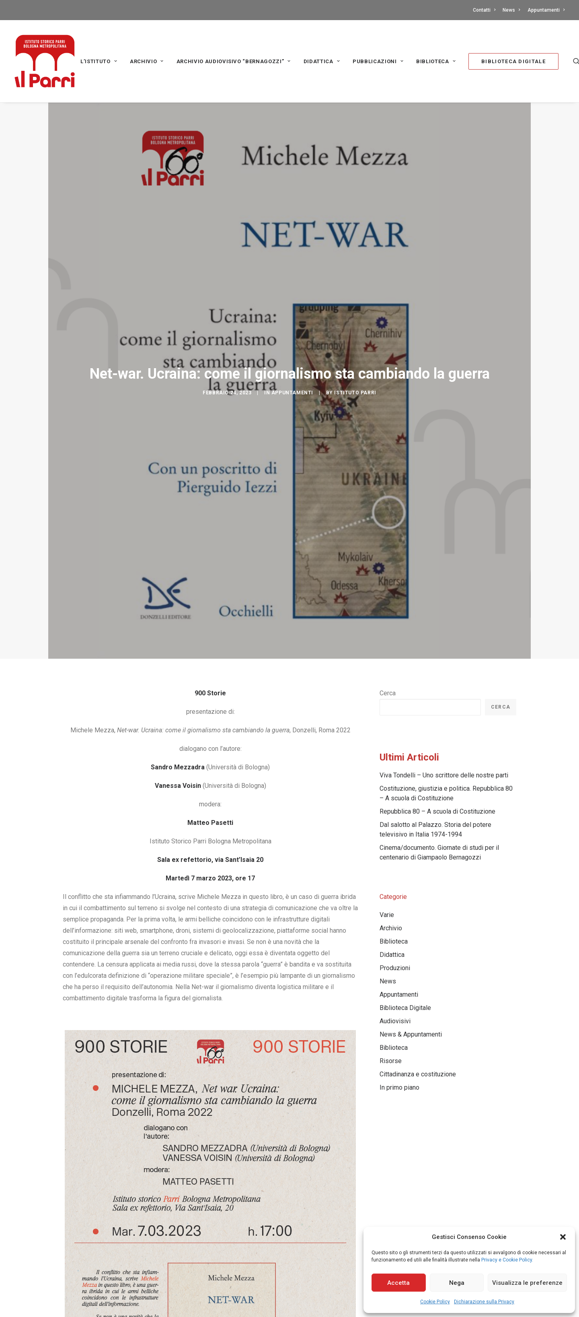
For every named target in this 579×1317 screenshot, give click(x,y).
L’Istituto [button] (98, 61)
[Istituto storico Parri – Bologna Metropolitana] (44, 61)
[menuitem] (485, 10)
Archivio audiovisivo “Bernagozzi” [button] (234, 61)
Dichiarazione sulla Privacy (484, 1302)
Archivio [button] (147, 61)
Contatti (484, 10)
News (511, 10)
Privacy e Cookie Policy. (507, 1260)
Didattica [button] (322, 61)
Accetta (398, 1282)
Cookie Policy (435, 1302)
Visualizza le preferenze (527, 1282)
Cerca (388, 693)
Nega (456, 1282)
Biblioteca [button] (436, 61)
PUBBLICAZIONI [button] (378, 61)
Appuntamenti (546, 10)
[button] (563, 1237)
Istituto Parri (355, 393)
